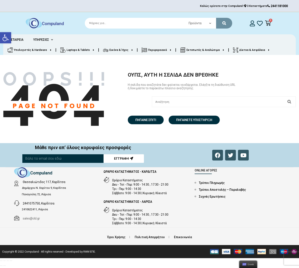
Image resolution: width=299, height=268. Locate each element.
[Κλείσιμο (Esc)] (1, 260)
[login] (252, 23)
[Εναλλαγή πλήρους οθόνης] (7, 260)
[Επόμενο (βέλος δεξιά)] (4, 265)
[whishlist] (260, 23)
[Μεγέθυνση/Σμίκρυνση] (11, 260)
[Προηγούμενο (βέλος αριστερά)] (1, 265)
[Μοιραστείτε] (4, 260)
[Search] (156, 23)
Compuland (53, 23)
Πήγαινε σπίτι (145, 120)
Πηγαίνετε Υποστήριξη (194, 120)
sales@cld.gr (31, 218)
